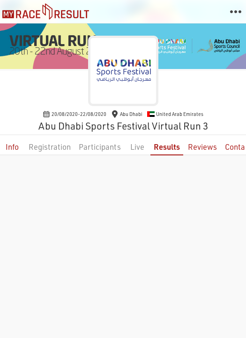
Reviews (202, 147)
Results (167, 147)
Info (12, 147)
